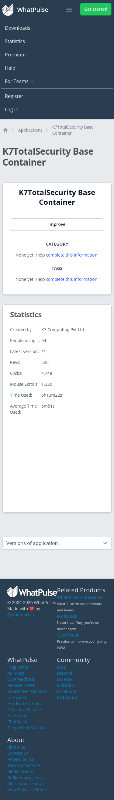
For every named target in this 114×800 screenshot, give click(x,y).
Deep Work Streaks (26, 728)
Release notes (21, 685)
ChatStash (17, 721)
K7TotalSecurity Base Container (73, 130)
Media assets (20, 771)
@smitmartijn (20, 614)
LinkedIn (65, 685)
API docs (15, 673)
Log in (12, 109)
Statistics (15, 41)
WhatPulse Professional (80, 597)
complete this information (71, 255)
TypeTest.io (68, 635)
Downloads (17, 28)
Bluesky (64, 679)
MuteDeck (67, 616)
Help (10, 68)
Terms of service (23, 765)
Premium (15, 54)
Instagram (67, 697)
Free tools (17, 715)
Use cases (17, 697)
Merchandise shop (25, 783)
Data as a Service (24, 709)
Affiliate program (24, 777)
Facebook (66, 691)
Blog (61, 667)
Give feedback (21, 679)
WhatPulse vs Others (27, 789)
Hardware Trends (24, 703)
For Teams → (20, 81)
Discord (64, 673)
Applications (30, 130)
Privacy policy (20, 759)
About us (16, 747)
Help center (18, 667)
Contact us (17, 753)
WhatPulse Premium (27, 691)
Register (14, 96)
